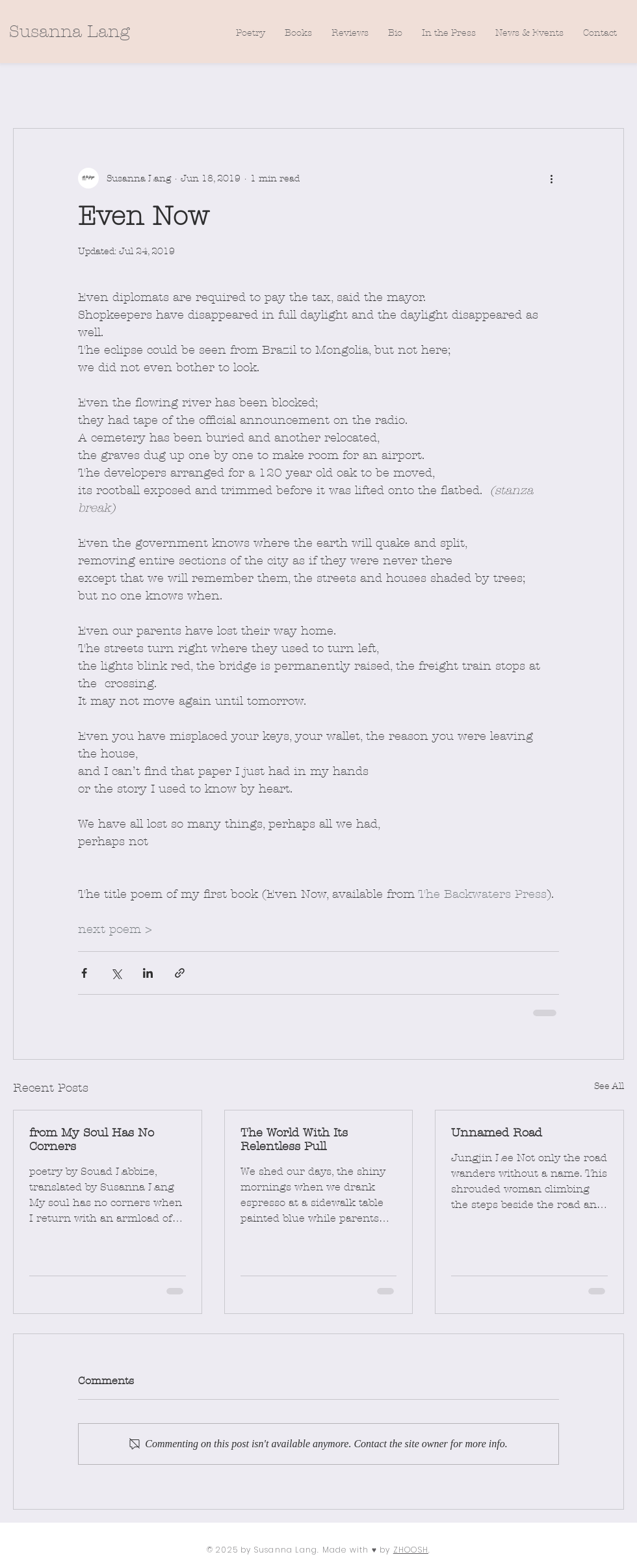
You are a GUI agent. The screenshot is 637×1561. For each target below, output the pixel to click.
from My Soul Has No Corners (91, 1139)
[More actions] (551, 178)
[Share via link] (180, 973)
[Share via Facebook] (84, 973)
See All (609, 1086)
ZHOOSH (410, 1549)
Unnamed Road (496, 1133)
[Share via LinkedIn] (148, 973)
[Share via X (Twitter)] (116, 973)
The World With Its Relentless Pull (294, 1139)
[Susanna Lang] (69, 32)
